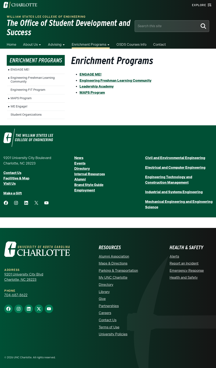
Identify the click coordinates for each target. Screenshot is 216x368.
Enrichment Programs (89, 45)
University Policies (113, 334)
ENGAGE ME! (20, 69)
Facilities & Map (16, 178)
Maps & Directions (113, 263)
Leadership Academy (97, 86)
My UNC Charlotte (113, 278)
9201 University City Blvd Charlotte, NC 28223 (23, 277)
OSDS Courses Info (131, 45)
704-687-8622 (15, 295)
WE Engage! (19, 106)
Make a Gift (12, 193)
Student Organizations (26, 114)
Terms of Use (109, 327)
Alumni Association (114, 256)
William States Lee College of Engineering (46, 16)
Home (11, 45)
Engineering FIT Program (28, 90)
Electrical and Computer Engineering (175, 168)
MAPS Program (21, 98)
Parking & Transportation (118, 271)
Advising (55, 45)
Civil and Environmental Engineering (175, 158)
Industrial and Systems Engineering (174, 192)
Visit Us (9, 184)
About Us (30, 45)
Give (102, 299)
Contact (159, 45)
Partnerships (109, 306)
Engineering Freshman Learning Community (33, 79)
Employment (84, 190)
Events (79, 163)
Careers (105, 313)
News (78, 158)
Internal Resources (89, 174)
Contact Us (12, 173)
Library (104, 292)
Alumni (80, 179)
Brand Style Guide (88, 185)
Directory (82, 169)
